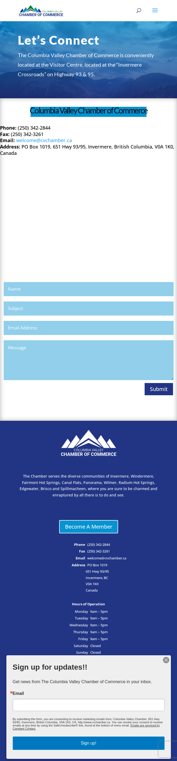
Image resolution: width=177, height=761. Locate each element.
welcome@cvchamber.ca (44, 140)
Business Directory (89, 676)
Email (18, 718)
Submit (159, 389)
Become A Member (88, 526)
